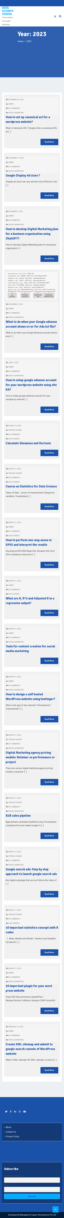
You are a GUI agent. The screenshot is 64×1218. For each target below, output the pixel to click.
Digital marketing (16, 113)
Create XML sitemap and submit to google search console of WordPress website (30, 1049)
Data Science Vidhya (7, 11)
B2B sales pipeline (18, 816)
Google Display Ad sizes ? (23, 175)
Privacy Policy (12, 1136)
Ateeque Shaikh (14, 430)
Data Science (14, 439)
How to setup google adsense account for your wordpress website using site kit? (31, 385)
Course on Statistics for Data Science (31, 486)
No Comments (13, 108)
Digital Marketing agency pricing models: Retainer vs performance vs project (30, 757)
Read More (49, 142)
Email (6, 1185)
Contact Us (11, 1132)
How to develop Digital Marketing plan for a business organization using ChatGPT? (32, 233)
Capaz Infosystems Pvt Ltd (43, 1215)
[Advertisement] (32, 58)
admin (9, 104)
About (8, 1127)
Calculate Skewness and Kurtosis (28, 443)
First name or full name (14, 1176)
